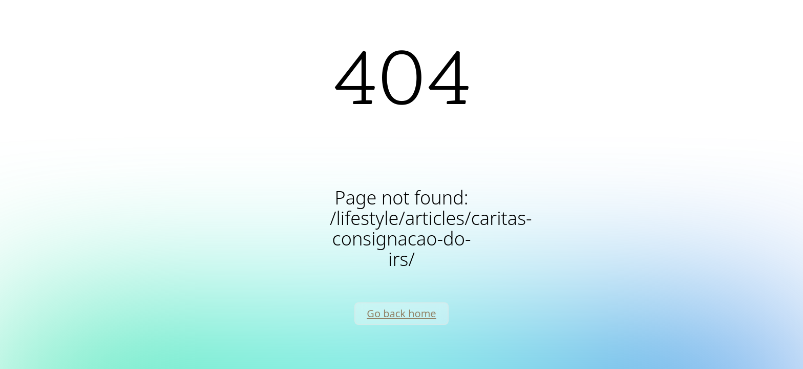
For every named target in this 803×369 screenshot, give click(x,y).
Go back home (401, 313)
